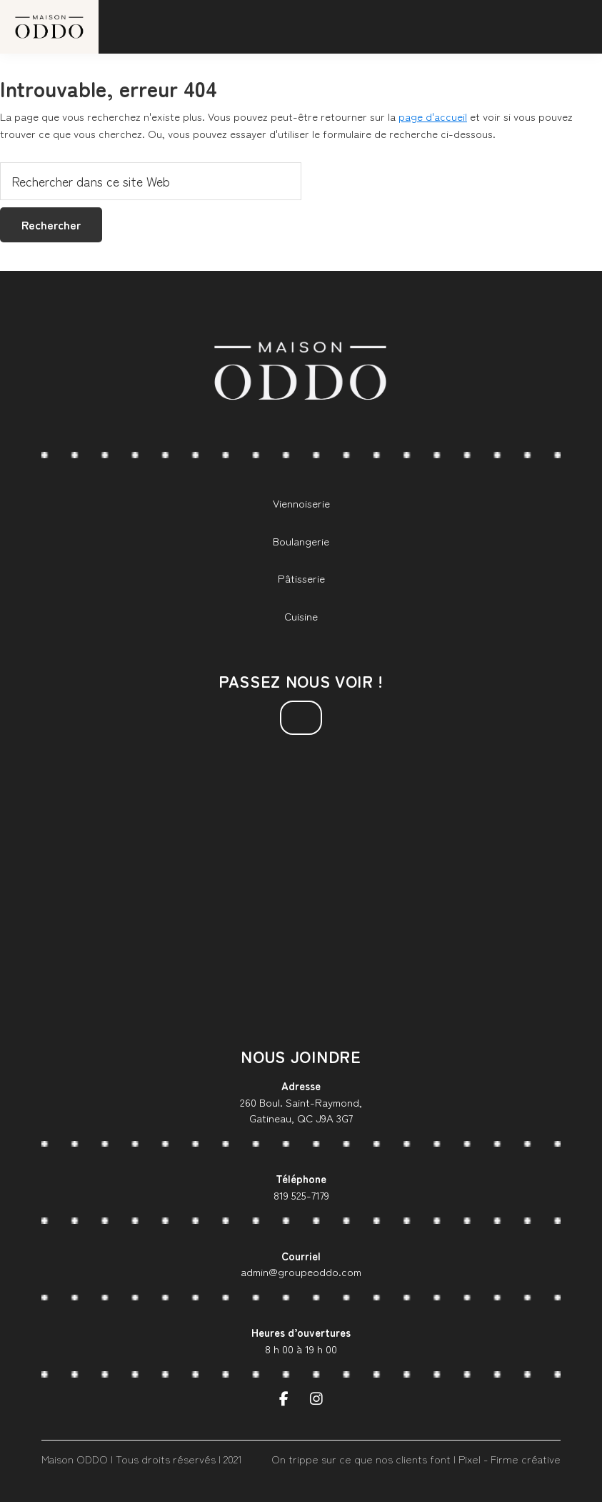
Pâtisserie (301, 578)
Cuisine (301, 615)
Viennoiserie (301, 502)
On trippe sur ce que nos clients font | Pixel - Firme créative (416, 1458)
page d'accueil (432, 116)
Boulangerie (301, 540)
